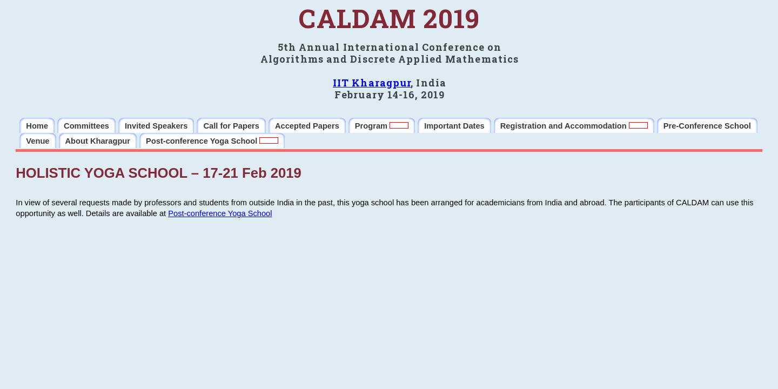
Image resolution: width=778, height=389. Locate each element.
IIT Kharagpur (372, 82)
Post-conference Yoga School (220, 213)
